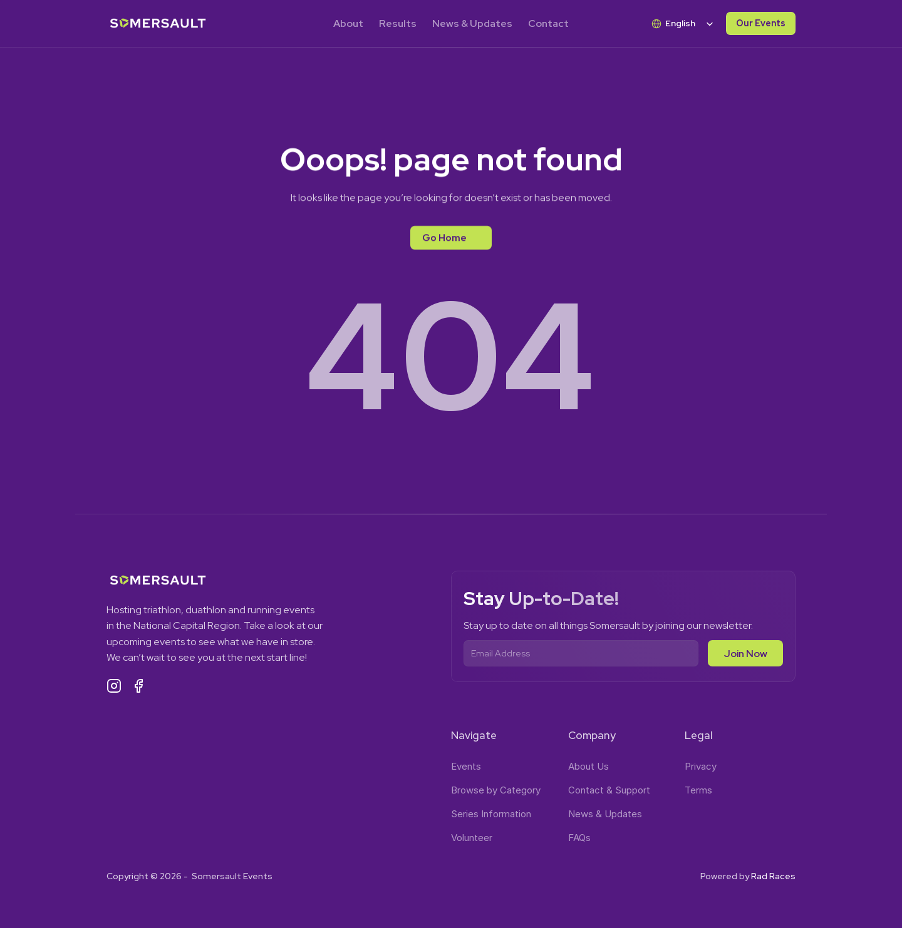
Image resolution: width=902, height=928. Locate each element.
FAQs (579, 838)
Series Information (491, 814)
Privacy (701, 766)
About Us (588, 766)
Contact (548, 23)
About (348, 23)
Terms (698, 790)
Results (398, 23)
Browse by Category (496, 790)
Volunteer (471, 838)
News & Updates (472, 23)
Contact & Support (609, 790)
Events (466, 766)
